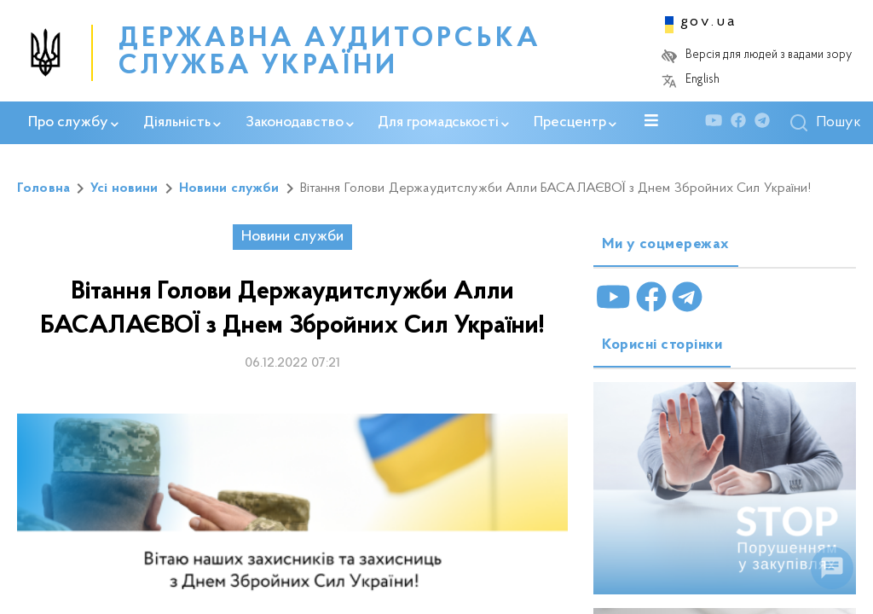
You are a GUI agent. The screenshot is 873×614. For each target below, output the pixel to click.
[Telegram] (766, 123)
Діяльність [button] (182, 122)
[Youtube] (718, 123)
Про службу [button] (73, 122)
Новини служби (229, 188)
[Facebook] (742, 123)
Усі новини (124, 188)
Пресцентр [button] (575, 122)
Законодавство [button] (300, 122)
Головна (43, 188)
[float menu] (832, 568)
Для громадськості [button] (443, 122)
